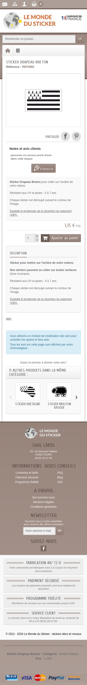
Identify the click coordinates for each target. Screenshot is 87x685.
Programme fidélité (27, 482)
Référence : (13, 66)
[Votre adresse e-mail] (39, 531)
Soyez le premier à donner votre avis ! (43, 362)
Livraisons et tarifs (27, 472)
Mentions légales (43, 502)
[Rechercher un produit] (39, 39)
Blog (60, 477)
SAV (60, 482)
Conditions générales (43, 506)
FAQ (60, 472)
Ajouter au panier (60, 238)
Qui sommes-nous (43, 497)
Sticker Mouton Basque (59, 406)
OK (80, 39)
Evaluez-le (43, 168)
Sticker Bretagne (27, 404)
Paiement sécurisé (26, 477)
